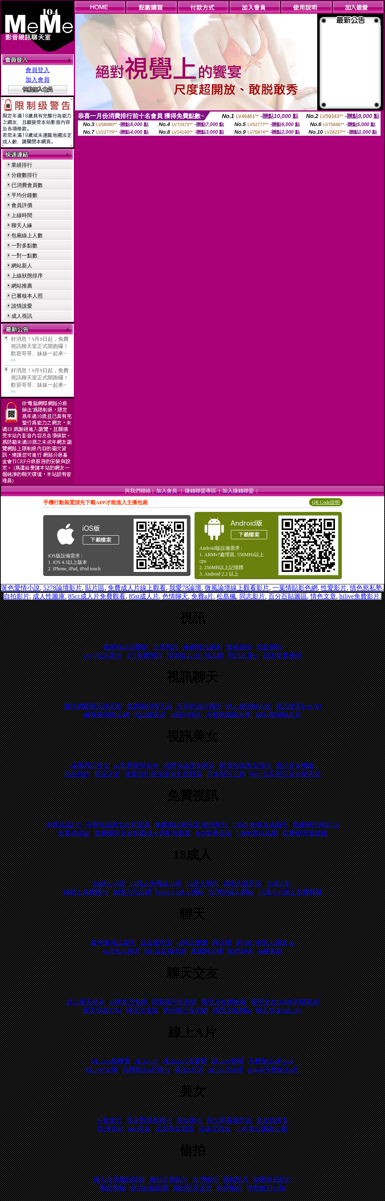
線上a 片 (146, 1061)
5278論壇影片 (62, 587)
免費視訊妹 (74, 833)
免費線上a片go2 (270, 1061)
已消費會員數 (27, 185)
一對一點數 (24, 256)
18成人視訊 (202, 883)
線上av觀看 (228, 1061)
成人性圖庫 (49, 596)
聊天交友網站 (232, 1010)
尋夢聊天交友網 (174, 1001)
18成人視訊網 (132, 891)
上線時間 (21, 215)
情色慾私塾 (366, 587)
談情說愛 (21, 306)
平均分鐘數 (24, 195)
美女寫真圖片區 (229, 1120)
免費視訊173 (63, 824)
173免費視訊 (144, 655)
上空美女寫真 (174, 1128)
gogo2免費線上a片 (273, 1069)
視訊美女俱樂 (295, 765)
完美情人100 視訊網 (195, 655)
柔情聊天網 (207, 951)
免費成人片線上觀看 (137, 587)
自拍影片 (16, 596)
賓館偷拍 (113, 1187)
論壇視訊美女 (90, 765)
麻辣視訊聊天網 (106, 714)
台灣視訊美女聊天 (189, 765)
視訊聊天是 (150, 714)
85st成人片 (144, 596)
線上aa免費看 (111, 1061)
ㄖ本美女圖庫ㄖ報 (261, 1128)
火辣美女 (109, 1120)
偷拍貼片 (236, 1179)
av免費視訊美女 (136, 765)
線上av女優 (102, 1069)
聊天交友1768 (102, 1010)
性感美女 (110, 1128)
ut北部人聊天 (121, 951)
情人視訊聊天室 (248, 706)
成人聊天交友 (85, 1001)
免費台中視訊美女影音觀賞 (163, 773)
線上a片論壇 (225, 1069)
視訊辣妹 (77, 773)
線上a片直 (189, 1069)
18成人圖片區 (242, 883)
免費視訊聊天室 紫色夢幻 (191, 824)
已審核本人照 (27, 296)
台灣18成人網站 (230, 891)
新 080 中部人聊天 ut (265, 942)
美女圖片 (189, 1120)
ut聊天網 (270, 951)
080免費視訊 (213, 833)
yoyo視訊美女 (102, 655)
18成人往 (279, 883)
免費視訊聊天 (202, 647)
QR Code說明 (326, 502)
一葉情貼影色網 (295, 587)
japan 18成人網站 (180, 891)
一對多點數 (24, 245)
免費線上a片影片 (146, 1069)
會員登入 (37, 70)
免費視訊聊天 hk (316, 824)
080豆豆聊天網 (165, 951)
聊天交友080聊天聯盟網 (285, 1001)
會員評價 (21, 205)
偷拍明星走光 (192, 1187)
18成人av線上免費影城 (290, 891)
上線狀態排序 (27, 276)
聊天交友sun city (279, 1010)
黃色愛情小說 (20, 587)
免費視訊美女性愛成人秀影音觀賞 (142, 833)
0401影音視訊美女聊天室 (285, 773)
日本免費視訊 (282, 655)
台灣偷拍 (205, 1179)
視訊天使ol (243, 655)
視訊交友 (107, 773)
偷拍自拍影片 (168, 1179)
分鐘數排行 (24, 175)
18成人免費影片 (85, 891)
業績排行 (21, 165)
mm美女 (139, 1128)
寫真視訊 (269, 647)
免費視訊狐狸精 (304, 833)
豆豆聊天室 (156, 942)
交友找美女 (272, 1120)
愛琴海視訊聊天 (113, 942)
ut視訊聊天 (186, 714)
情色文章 (323, 596)
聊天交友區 (142, 1010)
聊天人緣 (21, 225)
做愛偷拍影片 (272, 1179)
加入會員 (37, 80)
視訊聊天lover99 (298, 706)
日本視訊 (165, 647)
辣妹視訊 (239, 647)
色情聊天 (175, 596)
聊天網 (222, 942)
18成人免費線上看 (156, 883)
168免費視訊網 (257, 833)
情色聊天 (240, 951)
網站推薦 (21, 286)
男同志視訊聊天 (199, 706)
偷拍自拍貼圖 (149, 1187)
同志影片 (252, 596)
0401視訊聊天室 (278, 714)
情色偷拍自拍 (266, 1187)
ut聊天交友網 (128, 1001)
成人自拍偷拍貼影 (119, 1179)
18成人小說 (109, 883)
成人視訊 (21, 316)
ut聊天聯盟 (192, 942)
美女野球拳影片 (149, 1120)
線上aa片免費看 (185, 1061)
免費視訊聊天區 (149, 706)
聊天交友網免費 (223, 1001)
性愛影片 (334, 587)
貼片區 (95, 587)
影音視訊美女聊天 (245, 765)
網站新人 (21, 266)
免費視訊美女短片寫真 (118, 824)
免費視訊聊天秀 (228, 714)
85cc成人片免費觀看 (97, 596)
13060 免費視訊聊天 (260, 824)
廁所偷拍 (229, 1187)
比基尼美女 (215, 1128)
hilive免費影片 (359, 596)
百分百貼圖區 (287, 596)
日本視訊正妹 (226, 773)
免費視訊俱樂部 (125, 647)
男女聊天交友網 (185, 1010)
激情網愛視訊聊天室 (93, 706)
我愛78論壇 (185, 587)
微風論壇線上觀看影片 (237, 587)
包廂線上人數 (27, 235)
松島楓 (226, 596)
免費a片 (202, 596)
